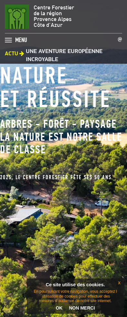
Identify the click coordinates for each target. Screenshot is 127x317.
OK (59, 308)
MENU (21, 38)
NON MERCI (82, 308)
